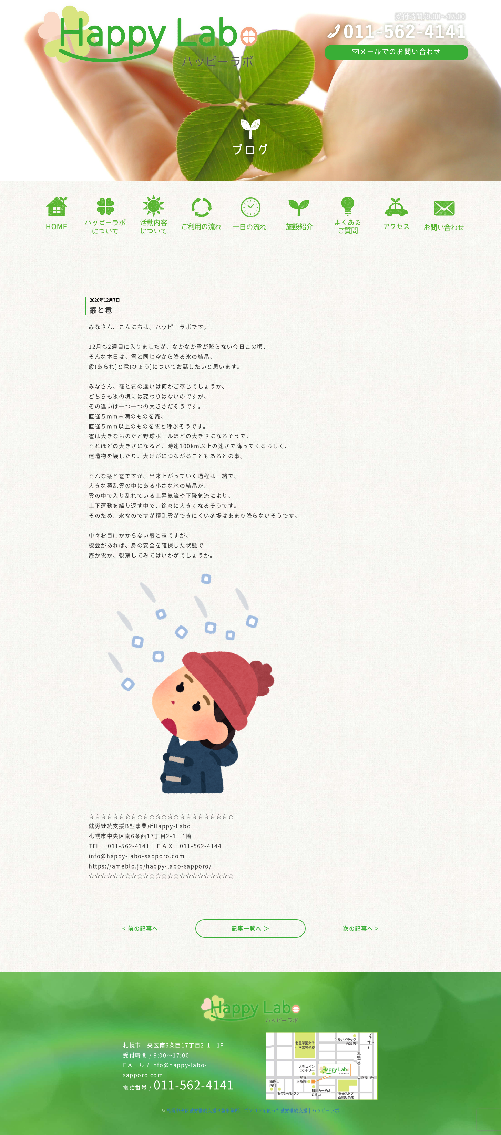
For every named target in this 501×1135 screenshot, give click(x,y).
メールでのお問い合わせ (396, 51)
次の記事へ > (361, 928)
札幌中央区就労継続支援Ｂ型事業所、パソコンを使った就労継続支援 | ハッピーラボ (253, 1110)
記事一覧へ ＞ (250, 928)
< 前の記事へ (140, 928)
